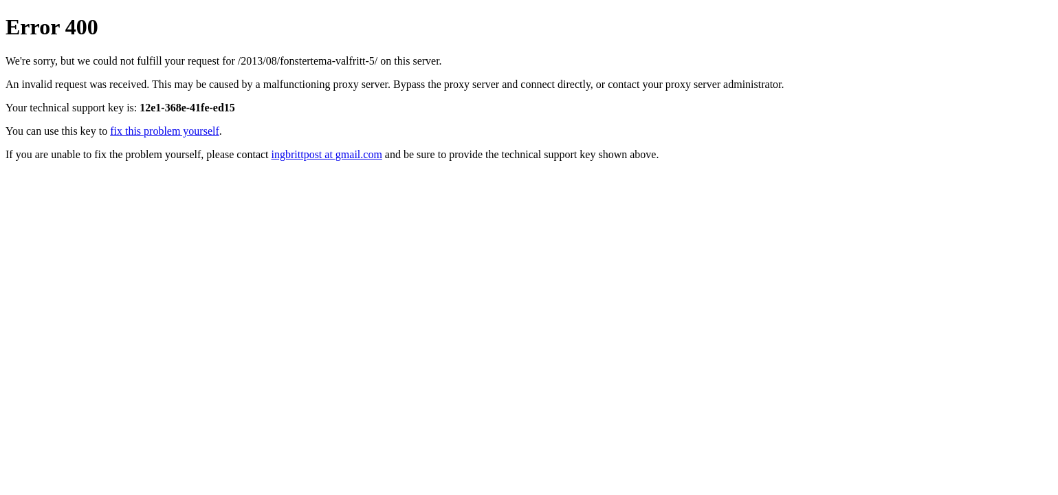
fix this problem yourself (164, 131)
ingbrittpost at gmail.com (327, 154)
